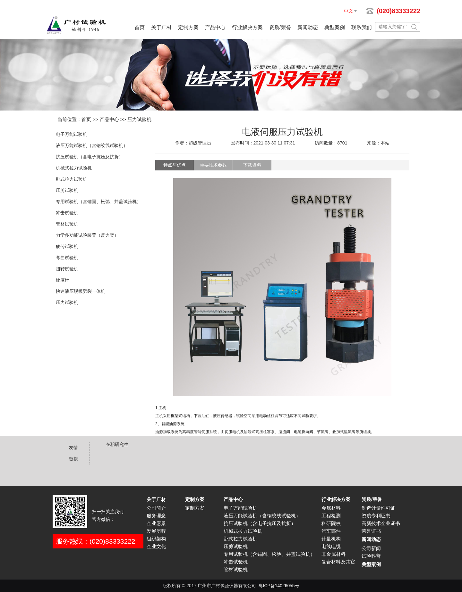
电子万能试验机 (71, 134)
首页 (139, 27)
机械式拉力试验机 (74, 167)
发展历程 (156, 531)
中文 (348, 10)
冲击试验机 (67, 212)
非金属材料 (333, 554)
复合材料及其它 (338, 561)
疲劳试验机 (67, 246)
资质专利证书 (376, 515)
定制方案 (188, 27)
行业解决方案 (247, 27)
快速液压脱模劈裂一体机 (80, 291)
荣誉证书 (371, 531)
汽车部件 (331, 531)
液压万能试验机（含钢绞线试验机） (92, 145)
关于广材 (161, 27)
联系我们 (361, 27)
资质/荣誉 (280, 27)
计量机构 (331, 538)
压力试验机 (139, 119)
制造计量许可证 (378, 508)
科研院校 (331, 523)
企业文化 (156, 546)
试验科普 (371, 556)
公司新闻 (371, 548)
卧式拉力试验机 (71, 179)
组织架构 (156, 538)
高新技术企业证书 (381, 523)
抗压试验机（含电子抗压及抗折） (89, 156)
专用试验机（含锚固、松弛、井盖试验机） (98, 201)
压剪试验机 (67, 190)
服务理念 (156, 515)
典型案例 (334, 27)
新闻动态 (307, 27)
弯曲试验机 (67, 257)
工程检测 (331, 515)
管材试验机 (67, 223)
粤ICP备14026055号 (279, 585)
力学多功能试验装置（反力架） (87, 235)
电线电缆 (331, 546)
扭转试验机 (67, 268)
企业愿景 (156, 523)
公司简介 (156, 508)
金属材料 (331, 508)
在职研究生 (117, 444)
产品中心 (215, 27)
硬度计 (62, 280)
